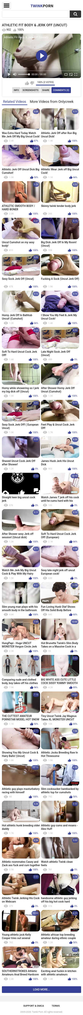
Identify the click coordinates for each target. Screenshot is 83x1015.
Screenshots (30, 90)
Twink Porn (37, 1012)
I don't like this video (32, 83)
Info (16, 90)
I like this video (27, 83)
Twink (42, 5)
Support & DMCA (33, 1005)
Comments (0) (61, 90)
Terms (56, 1005)
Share (45, 90)
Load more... (41, 989)
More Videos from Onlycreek (52, 102)
